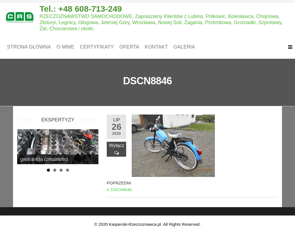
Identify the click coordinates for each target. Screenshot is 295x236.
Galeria (184, 47)
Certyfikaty (97, 47)
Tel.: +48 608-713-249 (80, 8)
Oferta (129, 47)
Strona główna (29, 47)
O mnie (65, 47)
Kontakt (156, 47)
